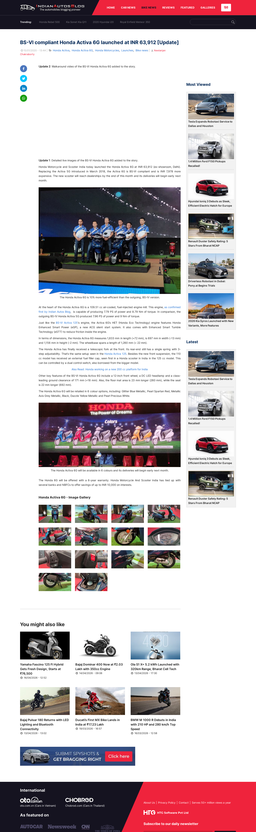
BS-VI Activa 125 (67, 322)
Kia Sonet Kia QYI (76, 21)
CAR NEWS (128, 7)
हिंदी (226, 7)
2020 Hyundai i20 (103, 21)
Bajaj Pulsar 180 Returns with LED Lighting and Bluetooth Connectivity (44, 724)
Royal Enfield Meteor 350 (135, 21)
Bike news (142, 50)
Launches (127, 50)
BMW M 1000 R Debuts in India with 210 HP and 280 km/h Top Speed (153, 724)
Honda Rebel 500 (49, 21)
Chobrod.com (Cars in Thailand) (85, 805)
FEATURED (187, 7)
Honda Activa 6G (82, 50)
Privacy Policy (167, 802)
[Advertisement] (211, 57)
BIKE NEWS (148, 7)
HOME (111, 7)
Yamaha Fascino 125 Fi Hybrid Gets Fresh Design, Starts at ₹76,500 (41, 668)
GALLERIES (208, 7)
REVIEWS (168, 7)
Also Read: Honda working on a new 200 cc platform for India (110, 369)
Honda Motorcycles (107, 50)
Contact (184, 802)
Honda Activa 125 (115, 353)
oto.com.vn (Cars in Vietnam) (38, 805)
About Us (149, 802)
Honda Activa (61, 50)
